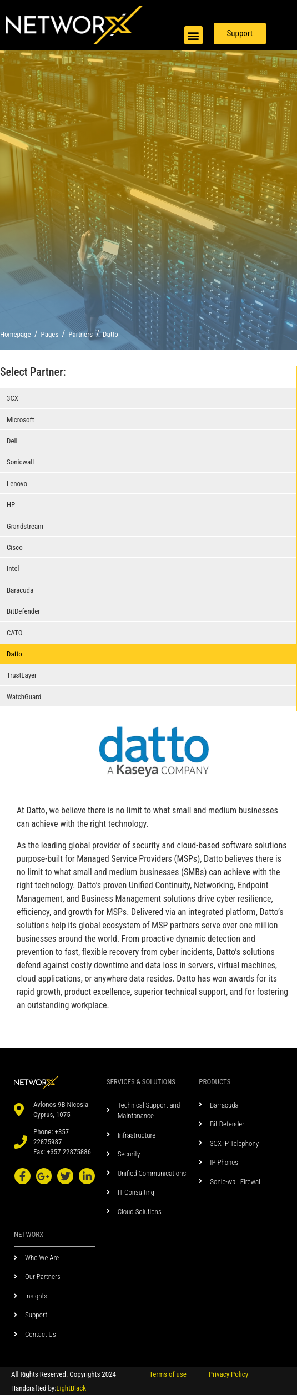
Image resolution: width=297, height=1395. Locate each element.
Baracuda (20, 590)
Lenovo (17, 483)
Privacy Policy (228, 1374)
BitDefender (23, 611)
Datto (14, 654)
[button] (193, 35)
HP (11, 505)
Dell (12, 441)
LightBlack (71, 1388)
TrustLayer (22, 675)
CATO (14, 633)
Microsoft (20, 420)
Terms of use (168, 1374)
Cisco (15, 547)
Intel (13, 568)
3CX (12, 398)
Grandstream (25, 526)
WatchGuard (24, 697)
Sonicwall (20, 462)
